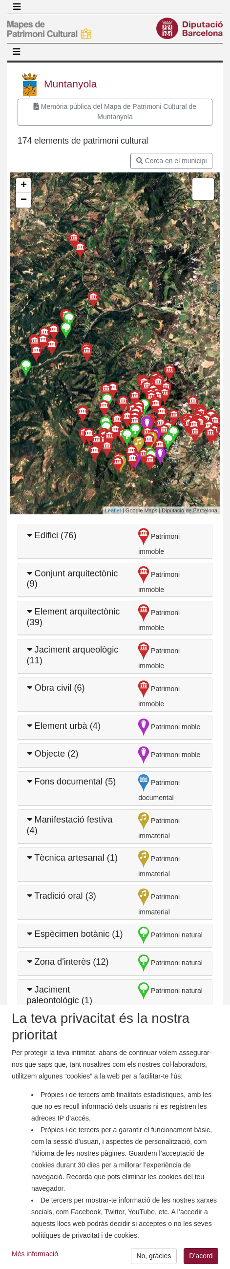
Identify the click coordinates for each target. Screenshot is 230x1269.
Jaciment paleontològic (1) (59, 995)
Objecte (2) (53, 754)
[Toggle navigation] (16, 7)
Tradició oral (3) (61, 896)
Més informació (35, 1262)
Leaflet (113, 510)
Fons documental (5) (71, 781)
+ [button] (24, 185)
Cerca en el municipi (171, 161)
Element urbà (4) (64, 726)
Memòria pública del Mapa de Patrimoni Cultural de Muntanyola (115, 112)
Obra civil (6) (56, 688)
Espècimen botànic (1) (75, 934)
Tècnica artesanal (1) (72, 858)
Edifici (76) (52, 535)
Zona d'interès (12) (68, 962)
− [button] (24, 200)
